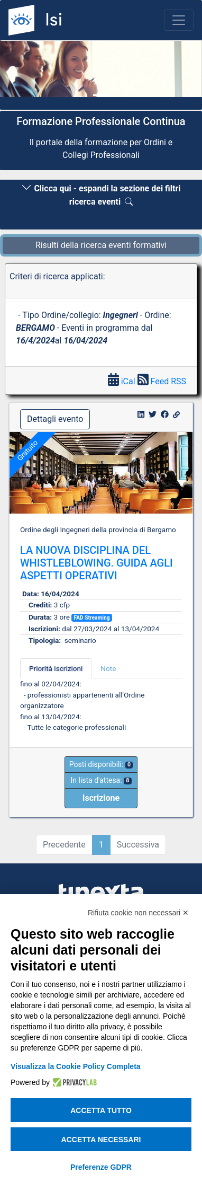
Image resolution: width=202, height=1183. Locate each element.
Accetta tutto (101, 1110)
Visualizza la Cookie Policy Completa (76, 1066)
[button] (15, 72)
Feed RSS (161, 381)
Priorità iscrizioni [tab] (55, 668)
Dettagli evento (55, 419)
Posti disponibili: (101, 764)
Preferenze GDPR (101, 1167)
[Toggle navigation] (179, 20)
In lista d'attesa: (100, 780)
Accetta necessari (101, 1139)
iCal (122, 381)
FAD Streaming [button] (91, 618)
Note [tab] (108, 668)
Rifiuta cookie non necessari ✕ (138, 912)
